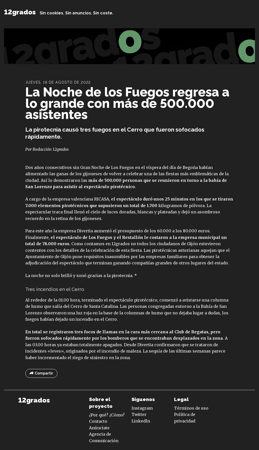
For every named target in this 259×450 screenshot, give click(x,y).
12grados (20, 12)
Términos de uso (191, 408)
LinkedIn (141, 420)
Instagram (142, 408)
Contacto (98, 421)
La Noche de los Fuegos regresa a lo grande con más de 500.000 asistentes (127, 103)
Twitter (139, 414)
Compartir (41, 373)
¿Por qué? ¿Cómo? (107, 414)
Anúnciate (99, 427)
